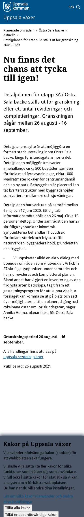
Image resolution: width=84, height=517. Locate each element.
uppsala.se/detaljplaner (23, 356)
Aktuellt (9, 35)
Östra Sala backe (51, 30)
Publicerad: (13, 366)
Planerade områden (18, 30)
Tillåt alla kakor (17, 509)
